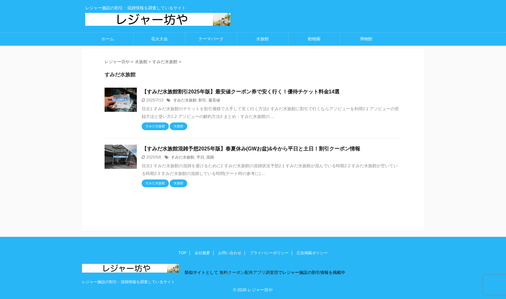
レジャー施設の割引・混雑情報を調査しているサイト (128, 282)
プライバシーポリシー (269, 253)
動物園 (314, 38)
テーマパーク (211, 38)
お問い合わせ (229, 253)
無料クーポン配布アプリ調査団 (248, 272)
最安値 (214, 100)
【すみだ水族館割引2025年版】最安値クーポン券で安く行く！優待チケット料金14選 (240, 91)
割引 (202, 100)
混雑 (210, 157)
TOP (182, 253)
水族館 (262, 38)
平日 (200, 157)
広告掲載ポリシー (312, 253)
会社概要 (202, 253)
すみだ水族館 (185, 100)
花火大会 (159, 38)
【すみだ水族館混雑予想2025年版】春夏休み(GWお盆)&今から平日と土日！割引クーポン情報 (251, 148)
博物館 (366, 38)
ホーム (107, 38)
